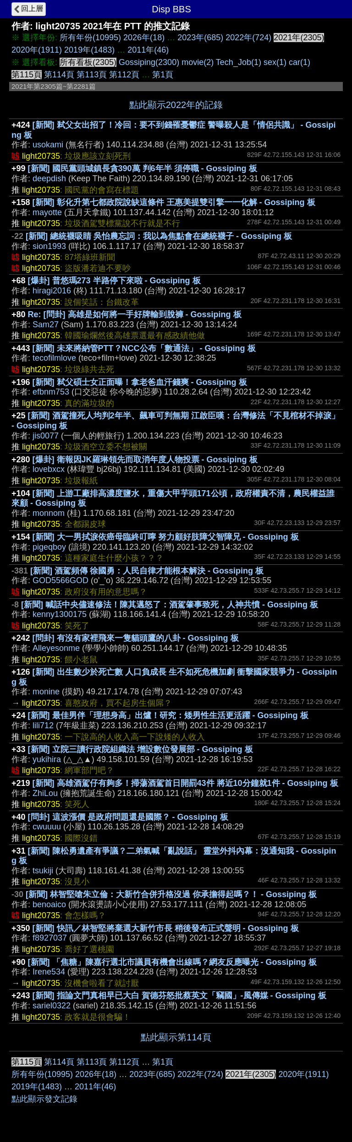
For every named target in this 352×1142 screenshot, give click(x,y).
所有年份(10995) (90, 37)
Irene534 (49, 971)
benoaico (49, 904)
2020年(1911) (36, 49)
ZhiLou (45, 793)
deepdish (49, 178)
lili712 (43, 725)
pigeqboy (49, 547)
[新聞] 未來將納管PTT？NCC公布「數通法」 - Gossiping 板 (144, 348)
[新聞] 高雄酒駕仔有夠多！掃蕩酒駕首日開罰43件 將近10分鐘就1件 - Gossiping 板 (185, 783)
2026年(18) (144, 37)
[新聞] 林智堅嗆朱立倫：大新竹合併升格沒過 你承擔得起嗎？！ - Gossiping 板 (171, 894)
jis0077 (46, 435)
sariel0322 (52, 1005)
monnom (49, 513)
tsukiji (43, 870)
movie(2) (198, 62)
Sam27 (46, 324)
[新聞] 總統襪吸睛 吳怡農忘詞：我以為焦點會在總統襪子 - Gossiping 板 (159, 236)
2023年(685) (200, 37)
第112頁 (124, 74)
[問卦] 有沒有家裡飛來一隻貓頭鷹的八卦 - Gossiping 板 (136, 638)
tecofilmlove (54, 358)
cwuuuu (47, 826)
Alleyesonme (56, 648)
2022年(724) (248, 37)
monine (46, 691)
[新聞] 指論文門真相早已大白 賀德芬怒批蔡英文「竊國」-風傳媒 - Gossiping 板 (179, 995)
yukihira (47, 759)
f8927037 (50, 937)
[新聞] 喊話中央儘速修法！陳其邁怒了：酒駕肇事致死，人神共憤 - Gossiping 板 (169, 604)
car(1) (299, 62)
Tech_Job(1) (238, 62)
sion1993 (49, 246)
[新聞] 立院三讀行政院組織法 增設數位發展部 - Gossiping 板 (140, 749)
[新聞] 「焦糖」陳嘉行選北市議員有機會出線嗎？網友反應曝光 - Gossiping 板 (172, 962)
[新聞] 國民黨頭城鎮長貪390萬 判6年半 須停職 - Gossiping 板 (142, 168)
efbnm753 (51, 391)
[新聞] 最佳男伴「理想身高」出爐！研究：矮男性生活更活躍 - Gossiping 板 (168, 715)
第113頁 (92, 74)
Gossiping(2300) (149, 62)
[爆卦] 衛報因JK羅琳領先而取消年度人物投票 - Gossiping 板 (145, 459)
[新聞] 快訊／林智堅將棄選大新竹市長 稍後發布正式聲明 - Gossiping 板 (166, 928)
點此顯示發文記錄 (44, 1099)
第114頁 (59, 74)
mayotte (47, 212)
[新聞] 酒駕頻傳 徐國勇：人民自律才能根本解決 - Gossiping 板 (147, 570)
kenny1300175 (60, 614)
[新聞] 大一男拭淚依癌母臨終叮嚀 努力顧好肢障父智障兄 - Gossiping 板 (166, 536)
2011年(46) (148, 49)
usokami (48, 144)
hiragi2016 (52, 290)
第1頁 (162, 74)
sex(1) (275, 62)
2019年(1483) (89, 49)
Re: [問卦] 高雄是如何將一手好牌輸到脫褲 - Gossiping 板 (135, 314)
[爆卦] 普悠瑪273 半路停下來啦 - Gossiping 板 (114, 280)
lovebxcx (49, 469)
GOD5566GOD (60, 580)
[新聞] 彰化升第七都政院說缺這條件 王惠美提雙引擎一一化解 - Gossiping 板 (174, 202)
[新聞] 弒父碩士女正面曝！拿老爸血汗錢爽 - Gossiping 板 (140, 382)
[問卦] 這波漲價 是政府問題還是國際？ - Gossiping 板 (128, 817)
